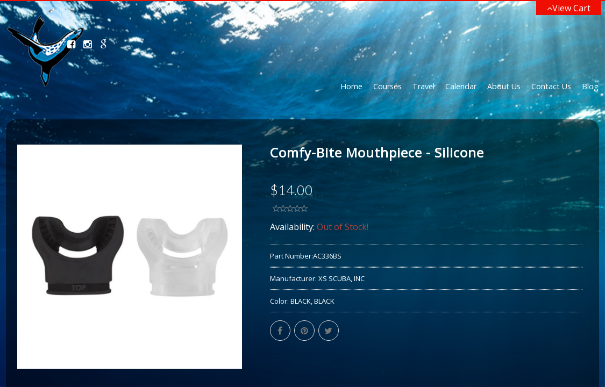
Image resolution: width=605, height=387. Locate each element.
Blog (590, 86)
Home (351, 86)
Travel (423, 86)
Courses (387, 86)
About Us (504, 86)
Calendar (460, 86)
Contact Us (551, 86)
